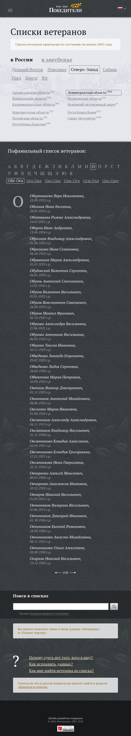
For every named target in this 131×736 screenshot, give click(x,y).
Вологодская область (29, 98)
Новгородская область (30, 112)
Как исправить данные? (51, 664)
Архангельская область (31, 92)
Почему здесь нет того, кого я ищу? (61, 657)
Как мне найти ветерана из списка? (61, 670)
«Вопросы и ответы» (33, 687)
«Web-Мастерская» (60, 721)
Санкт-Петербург (82, 118)
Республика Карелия (29, 124)
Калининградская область (33, 104)
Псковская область (27, 118)
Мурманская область (84, 98)
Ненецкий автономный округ (92, 104)
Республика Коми (82, 112)
